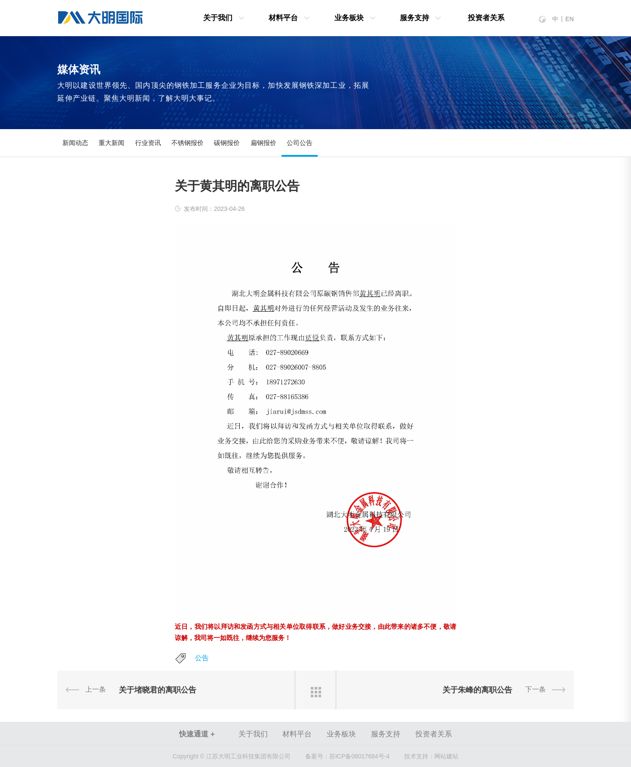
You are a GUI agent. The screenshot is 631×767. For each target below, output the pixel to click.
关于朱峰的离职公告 (477, 690)
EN (570, 19)
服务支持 (414, 18)
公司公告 (299, 142)
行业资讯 (148, 142)
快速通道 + (197, 734)
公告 (202, 658)
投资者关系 (486, 18)
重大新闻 (111, 142)
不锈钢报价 (187, 142)
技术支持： (419, 756)
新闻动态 (75, 142)
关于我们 (217, 18)
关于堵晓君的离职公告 (157, 690)
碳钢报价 (227, 142)
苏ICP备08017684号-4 (347, 756)
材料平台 (283, 18)
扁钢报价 (263, 142)
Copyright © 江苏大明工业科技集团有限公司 (232, 756)
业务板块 (349, 18)
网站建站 (446, 756)
